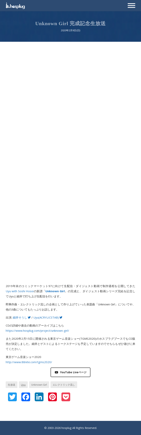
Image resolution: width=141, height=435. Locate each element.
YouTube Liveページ (70, 372)
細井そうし (22, 317)
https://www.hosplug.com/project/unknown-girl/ (37, 330)
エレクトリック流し (64, 384)
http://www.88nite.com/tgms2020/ (29, 362)
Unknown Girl (39, 384)
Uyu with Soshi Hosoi (20, 291)
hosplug (66, 428)
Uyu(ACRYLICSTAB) (47, 317)
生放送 (11, 384)
